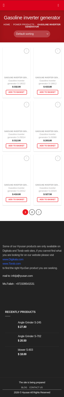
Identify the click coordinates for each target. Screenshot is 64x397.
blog (24, 387)
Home (7, 24)
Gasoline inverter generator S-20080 (47, 136)
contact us (36, 387)
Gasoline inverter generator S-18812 (47, 82)
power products (23, 24)
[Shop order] (32, 34)
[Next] (39, 212)
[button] (5, 5)
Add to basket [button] (16, 92)
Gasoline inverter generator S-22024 (47, 189)
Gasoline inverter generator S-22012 (16, 189)
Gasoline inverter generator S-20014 (16, 136)
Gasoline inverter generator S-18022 (16, 82)
